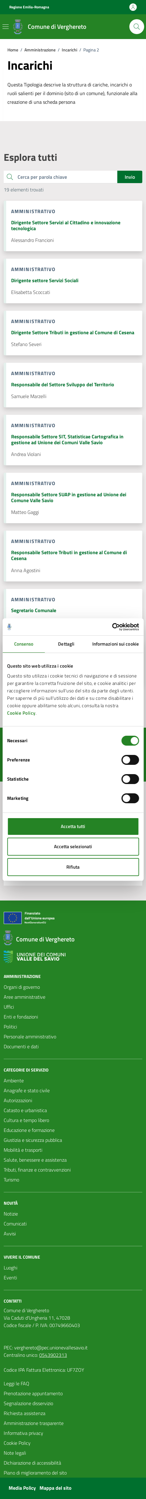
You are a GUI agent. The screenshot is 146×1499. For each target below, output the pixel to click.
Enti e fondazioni (21, 1016)
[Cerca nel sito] (136, 26)
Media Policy (22, 1488)
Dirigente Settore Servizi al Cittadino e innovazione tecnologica (65, 225)
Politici (10, 1026)
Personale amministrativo (30, 1036)
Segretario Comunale (33, 610)
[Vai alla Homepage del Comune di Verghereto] (48, 26)
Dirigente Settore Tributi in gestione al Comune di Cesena (72, 332)
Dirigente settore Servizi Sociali (44, 280)
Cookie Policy (21, 713)
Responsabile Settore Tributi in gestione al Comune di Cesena (69, 555)
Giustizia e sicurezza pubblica (33, 1140)
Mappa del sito (56, 1488)
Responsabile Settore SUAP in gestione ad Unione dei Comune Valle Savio (68, 497)
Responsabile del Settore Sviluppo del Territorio (62, 385)
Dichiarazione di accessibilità (32, 1462)
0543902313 (53, 1355)
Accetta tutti (73, 826)
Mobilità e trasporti (23, 1150)
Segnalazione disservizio (28, 1403)
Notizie (11, 1213)
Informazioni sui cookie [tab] (115, 643)
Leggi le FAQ (16, 1383)
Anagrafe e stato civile (27, 1090)
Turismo (11, 1179)
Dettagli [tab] (66, 643)
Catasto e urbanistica (25, 1110)
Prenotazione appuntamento (33, 1393)
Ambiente (14, 1080)
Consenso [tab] (24, 643)
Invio (130, 177)
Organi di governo (22, 987)
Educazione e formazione (29, 1130)
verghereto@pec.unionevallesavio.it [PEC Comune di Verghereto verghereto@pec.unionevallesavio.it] (51, 1347)
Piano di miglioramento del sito (35, 1472)
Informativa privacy (23, 1433)
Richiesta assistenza (24, 1413)
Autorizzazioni (18, 1100)
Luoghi (10, 1267)
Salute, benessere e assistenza (35, 1160)
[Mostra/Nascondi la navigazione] (5, 26)
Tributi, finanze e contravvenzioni (37, 1169)
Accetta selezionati (73, 846)
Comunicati (15, 1223)
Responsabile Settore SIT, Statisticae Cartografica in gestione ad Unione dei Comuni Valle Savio (67, 439)
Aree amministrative (24, 997)
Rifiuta (73, 866)
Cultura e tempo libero (26, 1120)
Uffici (9, 1006)
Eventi (10, 1277)
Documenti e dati (21, 1046)
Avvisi (10, 1233)
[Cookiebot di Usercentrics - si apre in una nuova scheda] (112, 627)
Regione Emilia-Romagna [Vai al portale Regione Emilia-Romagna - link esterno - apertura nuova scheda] (29, 7)
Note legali (15, 1453)
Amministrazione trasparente (34, 1423)
